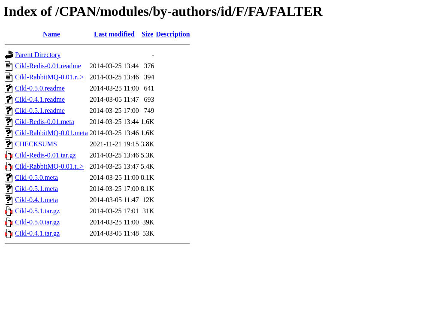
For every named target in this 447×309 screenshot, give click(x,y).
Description (173, 34)
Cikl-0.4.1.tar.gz (37, 233)
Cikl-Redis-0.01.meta (44, 121)
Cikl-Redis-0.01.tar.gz (45, 155)
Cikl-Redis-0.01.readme (48, 66)
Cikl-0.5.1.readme (40, 110)
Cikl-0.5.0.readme (40, 88)
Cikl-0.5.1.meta (36, 188)
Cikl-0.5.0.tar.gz (37, 222)
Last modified (114, 34)
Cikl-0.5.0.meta (36, 177)
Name (51, 34)
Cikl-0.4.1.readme (40, 99)
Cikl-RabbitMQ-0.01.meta (51, 132)
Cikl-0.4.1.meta (36, 199)
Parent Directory (37, 54)
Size (148, 34)
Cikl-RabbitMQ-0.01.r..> (49, 77)
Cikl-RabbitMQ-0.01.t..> (49, 166)
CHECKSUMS (36, 144)
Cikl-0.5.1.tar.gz (37, 211)
